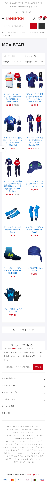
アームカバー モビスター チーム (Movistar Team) (13, 229)
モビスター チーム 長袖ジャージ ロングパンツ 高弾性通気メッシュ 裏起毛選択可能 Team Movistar (13, 186)
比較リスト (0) (30, 56)
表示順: (6, 62)
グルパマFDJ (17, 438)
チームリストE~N (38, 32)
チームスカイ (26, 450)
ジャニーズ (18, 459)
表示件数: (28, 62)
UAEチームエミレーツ (11, 447)
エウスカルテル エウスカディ (13, 435)
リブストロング (19, 462)
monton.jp (31, 475)
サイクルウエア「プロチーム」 (18, 32)
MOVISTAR (9, 35)
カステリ (8, 459)
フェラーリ (36, 441)
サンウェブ (36, 444)
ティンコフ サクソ (21, 453)
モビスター (10, 444)
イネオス (30, 435)
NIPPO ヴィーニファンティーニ (17, 441)
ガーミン (28, 426)
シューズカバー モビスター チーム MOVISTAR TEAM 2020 (13, 270)
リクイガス (29, 438)
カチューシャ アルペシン (30, 429)
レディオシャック (23, 444)
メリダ (40, 456)
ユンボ (36, 426)
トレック (37, 450)
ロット (30, 432)
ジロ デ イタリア (36, 453)
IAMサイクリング (19, 432)
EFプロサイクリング (14, 426)
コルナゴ (28, 459)
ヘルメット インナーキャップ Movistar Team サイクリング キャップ (34, 183)
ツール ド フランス (10, 456)
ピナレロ (30, 462)
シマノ (40, 447)
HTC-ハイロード (13, 429)
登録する (37, 367)
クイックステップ (12, 450)
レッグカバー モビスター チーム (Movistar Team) (34, 229)
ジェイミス (31, 456)
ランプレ (39, 435)
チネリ (22, 456)
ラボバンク (8, 453)
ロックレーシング (28, 447)
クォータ (37, 459)
